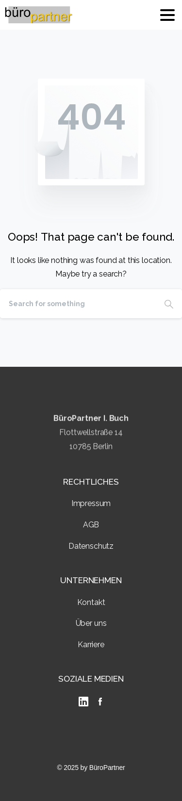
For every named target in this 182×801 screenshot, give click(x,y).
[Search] (78, 303)
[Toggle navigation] (167, 15)
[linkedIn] (83, 701)
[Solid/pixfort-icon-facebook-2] (100, 701)
